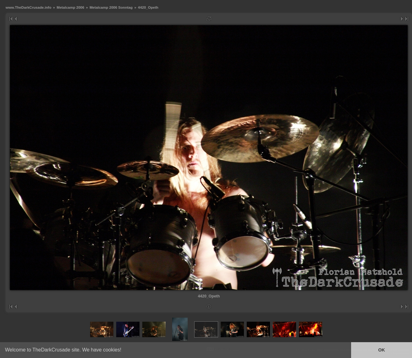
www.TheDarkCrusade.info (28, 7)
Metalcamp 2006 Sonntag (111, 7)
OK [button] (381, 349)
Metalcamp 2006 (70, 7)
